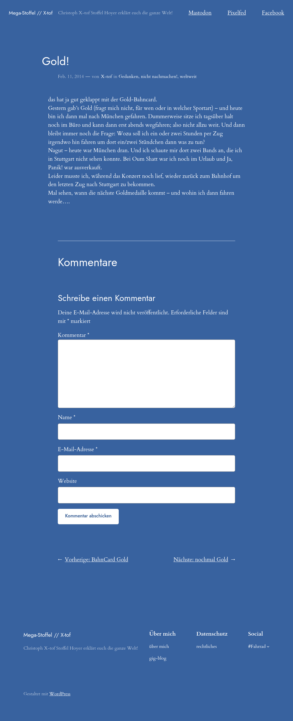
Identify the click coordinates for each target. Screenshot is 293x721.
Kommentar (73, 335)
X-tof (106, 76)
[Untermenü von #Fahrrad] (268, 646)
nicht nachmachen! (159, 76)
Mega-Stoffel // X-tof (31, 13)
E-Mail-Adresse (78, 449)
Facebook (273, 13)
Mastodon (200, 13)
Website (67, 481)
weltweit (188, 76)
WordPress (59, 694)
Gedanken (128, 76)
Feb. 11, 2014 (71, 76)
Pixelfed (236, 13)
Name (67, 417)
